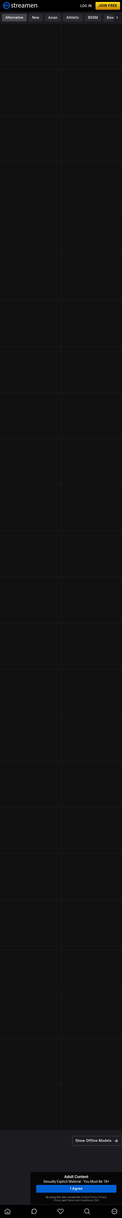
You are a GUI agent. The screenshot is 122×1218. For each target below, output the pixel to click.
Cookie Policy (89, 1197)
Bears (111, 17)
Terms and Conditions (80, 1200)
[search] (87, 1211)
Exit (97, 1200)
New (35, 17)
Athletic (72, 17)
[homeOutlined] (7, 1211)
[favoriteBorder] (60, 1211)
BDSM (93, 17)
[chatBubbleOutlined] (34, 1211)
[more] (114, 1211)
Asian (53, 17)
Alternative (14, 17)
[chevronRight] (117, 17)
